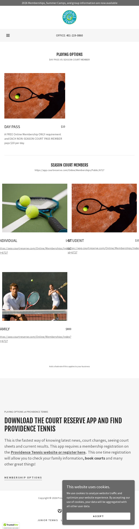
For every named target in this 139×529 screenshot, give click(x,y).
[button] (8, 35)
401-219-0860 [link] (74, 35)
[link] (69, 17)
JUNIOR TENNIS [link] (47, 520)
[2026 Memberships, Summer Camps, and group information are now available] (69, 3)
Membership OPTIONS (23, 477)
